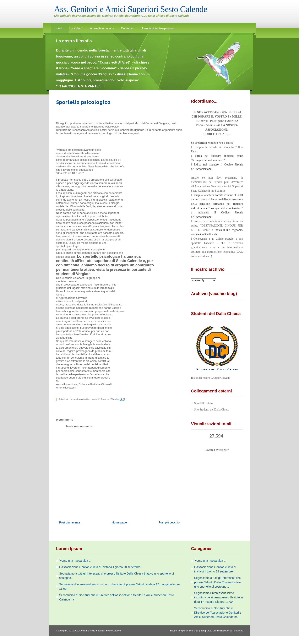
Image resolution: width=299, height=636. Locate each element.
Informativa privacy (101, 28)
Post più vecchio (169, 522)
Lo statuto (75, 28)
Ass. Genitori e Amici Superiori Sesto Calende (130, 9)
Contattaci (127, 28)
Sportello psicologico (83, 102)
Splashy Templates (201, 630)
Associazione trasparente (157, 28)
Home (58, 28)
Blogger (223, 449)
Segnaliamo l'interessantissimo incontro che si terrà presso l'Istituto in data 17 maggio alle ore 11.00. (218, 597)
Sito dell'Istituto (203, 403)
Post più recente (69, 522)
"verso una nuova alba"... (75, 560)
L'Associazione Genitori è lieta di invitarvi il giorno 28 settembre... (101, 567)
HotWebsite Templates (231, 630)
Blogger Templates (179, 630)
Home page (119, 522)
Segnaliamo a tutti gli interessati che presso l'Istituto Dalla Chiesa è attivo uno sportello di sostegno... (217, 582)
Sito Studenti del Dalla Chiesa (211, 409)
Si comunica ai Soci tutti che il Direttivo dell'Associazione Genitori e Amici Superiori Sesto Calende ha (217, 613)
